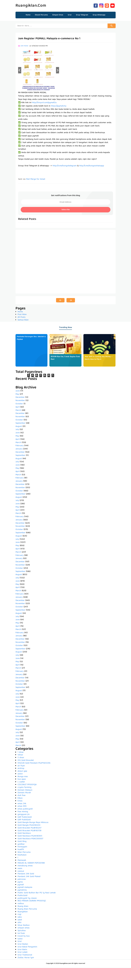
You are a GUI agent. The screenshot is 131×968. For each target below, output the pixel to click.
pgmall (21, 885)
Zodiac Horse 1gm (26, 958)
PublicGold (22, 896)
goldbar (21, 844)
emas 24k (22, 804)
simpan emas (23, 928)
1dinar (20, 755)
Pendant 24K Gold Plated (29, 877)
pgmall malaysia (25, 888)
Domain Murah (24, 793)
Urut (20, 942)
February (20, 446)
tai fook (21, 934)
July (17, 430)
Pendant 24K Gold (26, 874)
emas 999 (22, 807)
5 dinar (21, 758)
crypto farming (24, 788)
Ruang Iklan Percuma (27, 909)
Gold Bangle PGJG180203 (29, 825)
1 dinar (21, 753)
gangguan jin (24, 815)
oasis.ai (21, 872)
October (19, 404)
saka (20, 917)
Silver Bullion (24, 926)
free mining (23, 812)
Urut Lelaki (23, 952)
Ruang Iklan (23, 907)
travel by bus (24, 936)
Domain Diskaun (25, 790)
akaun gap (22, 771)
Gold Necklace (24, 834)
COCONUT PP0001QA (27, 785)
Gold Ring (22, 842)
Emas (20, 801)
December (20, 398)
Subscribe (66, 210)
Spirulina (22, 931)
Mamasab (22, 861)
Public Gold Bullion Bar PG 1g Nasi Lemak (37, 893)
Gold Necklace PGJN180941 (30, 836)
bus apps (22, 779)
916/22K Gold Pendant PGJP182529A (34, 763)
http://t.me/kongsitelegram (65, 166)
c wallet (21, 782)
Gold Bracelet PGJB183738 (29, 831)
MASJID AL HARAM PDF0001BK (31, 863)
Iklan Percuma (24, 853)
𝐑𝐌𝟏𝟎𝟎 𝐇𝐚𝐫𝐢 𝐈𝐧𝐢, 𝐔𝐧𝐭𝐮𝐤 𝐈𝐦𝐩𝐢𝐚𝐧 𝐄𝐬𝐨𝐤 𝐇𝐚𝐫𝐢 (65, 358)
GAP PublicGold (25, 817)
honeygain (22, 847)
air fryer (21, 766)
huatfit (21, 850)
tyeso (20, 939)
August (19, 427)
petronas (22, 880)
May (17, 394)
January (19, 449)
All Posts (21, 318)
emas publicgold (25, 809)
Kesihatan (22, 855)
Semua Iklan (23, 320)
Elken (20, 798)
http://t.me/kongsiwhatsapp (91, 166)
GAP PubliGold (24, 820)
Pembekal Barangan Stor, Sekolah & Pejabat (31, 338)
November (20, 401)
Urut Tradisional (25, 955)
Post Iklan (22, 315)
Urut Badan (23, 944)
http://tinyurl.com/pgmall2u (44, 103)
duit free (21, 796)
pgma (20, 882)
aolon (20, 774)
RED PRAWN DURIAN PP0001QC (32, 901)
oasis (20, 869)
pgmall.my (22, 890)
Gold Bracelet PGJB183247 (29, 828)
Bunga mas (23, 777)
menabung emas (25, 866)
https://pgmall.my (58, 106)
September (20, 423)
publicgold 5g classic (27, 899)
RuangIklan (23, 912)
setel (20, 920)
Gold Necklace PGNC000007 (30, 839)
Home (28, 15)
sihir (20, 923)
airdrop (21, 769)
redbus (21, 904)
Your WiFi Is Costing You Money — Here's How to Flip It (99, 358)
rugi (19, 915)
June (18, 391)
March (18, 411)
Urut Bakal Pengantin (27, 947)
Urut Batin (22, 950)
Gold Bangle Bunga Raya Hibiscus (33, 823)
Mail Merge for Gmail (35, 179)
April (18, 407)
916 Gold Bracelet (26, 761)
